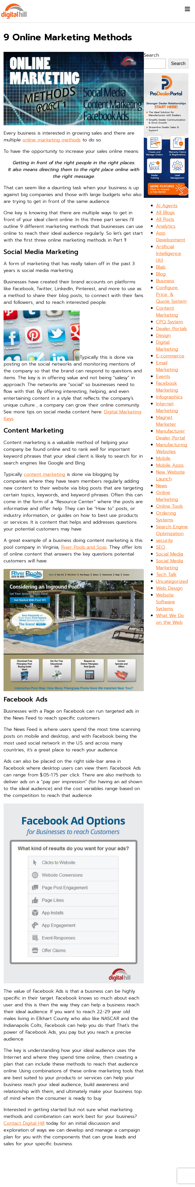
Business (165, 280)
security (164, 540)
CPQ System (169, 321)
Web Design (169, 588)
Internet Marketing (167, 407)
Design (163, 335)
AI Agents (167, 205)
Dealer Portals (171, 328)
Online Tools (169, 506)
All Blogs (165, 212)
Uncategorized (172, 581)
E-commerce (170, 355)
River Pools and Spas (84, 547)
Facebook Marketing (167, 387)
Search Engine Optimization (172, 530)
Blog (161, 274)
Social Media (169, 554)
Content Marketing (167, 312)
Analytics (165, 226)
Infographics (169, 396)
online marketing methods (52, 139)
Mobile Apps (170, 465)
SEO (160, 547)
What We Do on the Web (170, 619)
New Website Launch (170, 475)
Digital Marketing (167, 346)
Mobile (163, 458)
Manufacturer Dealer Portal (170, 434)
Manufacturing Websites (171, 448)
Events (163, 376)
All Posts (165, 219)
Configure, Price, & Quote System (171, 294)
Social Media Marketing (169, 564)
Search (151, 55)
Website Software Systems (165, 601)
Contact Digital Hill (24, 1123)
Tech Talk (166, 574)
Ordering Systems (166, 516)
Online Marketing (167, 496)
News (161, 485)
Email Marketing (167, 366)
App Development (170, 236)
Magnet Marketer (166, 421)
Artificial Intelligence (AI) (168, 253)
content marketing (44, 474)
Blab (161, 267)
